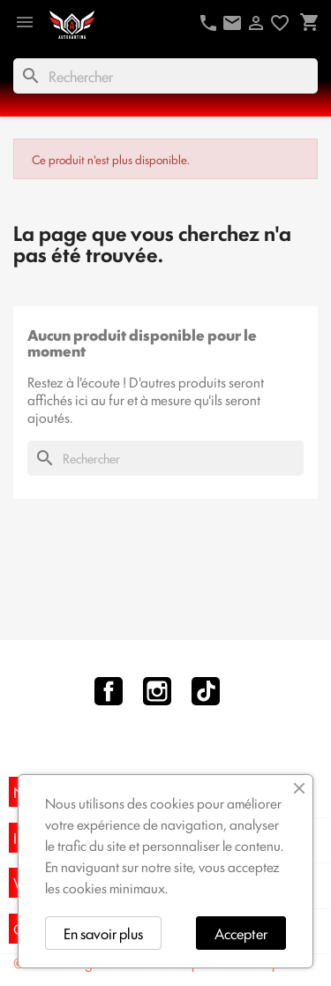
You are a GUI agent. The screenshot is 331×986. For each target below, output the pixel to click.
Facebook (108, 691)
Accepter (240, 933)
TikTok (206, 691)
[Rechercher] (165, 76)
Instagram (157, 691)
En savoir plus (103, 933)
